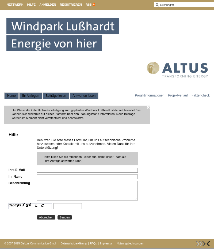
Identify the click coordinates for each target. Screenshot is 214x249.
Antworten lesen (83, 96)
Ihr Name (15, 177)
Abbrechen (46, 217)
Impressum (106, 243)
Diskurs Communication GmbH (39, 243)
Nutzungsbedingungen (130, 243)
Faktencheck (201, 95)
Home (11, 96)
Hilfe (31, 4)
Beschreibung (19, 183)
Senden (65, 217)
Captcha (15, 205)
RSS (89, 4)
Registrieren (71, 4)
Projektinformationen (150, 95)
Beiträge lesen (55, 96)
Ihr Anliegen (30, 96)
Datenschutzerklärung (74, 243)
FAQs (93, 243)
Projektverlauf (178, 95)
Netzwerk (15, 4)
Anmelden (47, 4)
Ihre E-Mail (17, 170)
